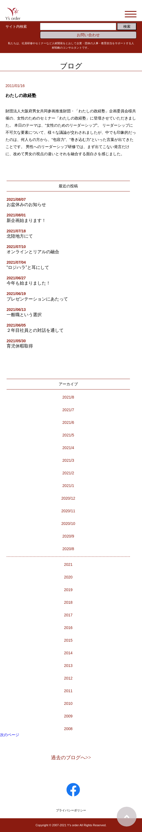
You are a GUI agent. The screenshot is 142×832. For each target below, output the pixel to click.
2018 (68, 602)
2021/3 (68, 460)
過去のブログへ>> (71, 757)
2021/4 (68, 448)
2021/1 (68, 485)
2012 (68, 678)
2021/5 (68, 435)
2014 (68, 653)
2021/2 (68, 473)
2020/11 (68, 511)
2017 (68, 615)
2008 (68, 729)
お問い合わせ (88, 35)
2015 (68, 640)
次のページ (9, 735)
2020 (68, 577)
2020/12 (68, 498)
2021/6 (68, 422)
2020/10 (68, 523)
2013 (68, 665)
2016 (68, 627)
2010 (68, 703)
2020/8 (68, 549)
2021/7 (68, 410)
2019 (68, 590)
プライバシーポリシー (71, 810)
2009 (68, 716)
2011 (68, 691)
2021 (68, 564)
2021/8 (68, 397)
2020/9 (68, 536)
